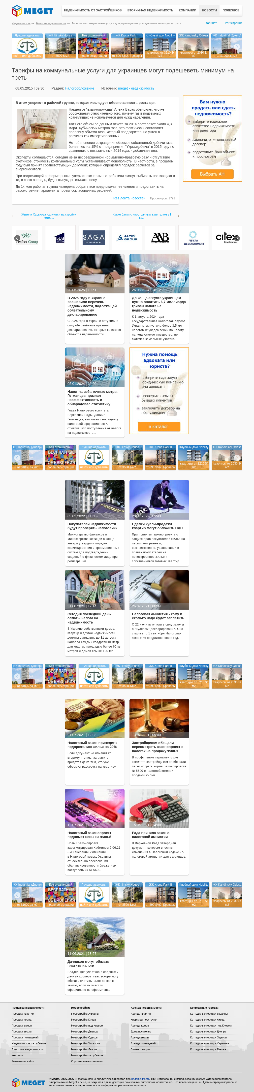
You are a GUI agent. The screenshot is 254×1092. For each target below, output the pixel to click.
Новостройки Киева (83, 1019)
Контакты (18, 1055)
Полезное (230, 10)
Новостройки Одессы (84, 1037)
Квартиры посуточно (144, 1019)
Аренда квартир (141, 1013)
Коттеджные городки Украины (209, 1013)
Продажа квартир (23, 1013)
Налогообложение (79, 88)
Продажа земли (22, 1031)
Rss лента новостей (129, 198)
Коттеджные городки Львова (208, 1049)
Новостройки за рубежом (87, 1055)
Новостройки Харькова (85, 1043)
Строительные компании (86, 1061)
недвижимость (140, 1078)
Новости (209, 10)
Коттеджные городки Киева (207, 1019)
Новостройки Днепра (84, 1031)
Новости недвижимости (51, 23)
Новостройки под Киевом (87, 1025)
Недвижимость (21, 23)
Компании (187, 10)
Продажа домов (22, 1025)
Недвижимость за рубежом (29, 1043)
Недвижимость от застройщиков (93, 10)
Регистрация (233, 23)
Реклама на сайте (23, 1061)
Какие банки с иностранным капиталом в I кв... (142, 216)
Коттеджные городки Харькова (209, 1043)
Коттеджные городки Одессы (208, 1037)
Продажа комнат (22, 1019)
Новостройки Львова (84, 1049)
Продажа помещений (25, 1037)
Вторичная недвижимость (150, 10)
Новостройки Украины (85, 1013)
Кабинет (211, 23)
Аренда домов (140, 1025)
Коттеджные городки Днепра (208, 1031)
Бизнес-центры (140, 1049)
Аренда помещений (143, 1043)
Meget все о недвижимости (29, 1082)
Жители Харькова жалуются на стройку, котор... (48, 216)
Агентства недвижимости (27, 1049)
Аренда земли (140, 1037)
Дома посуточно (141, 1031)
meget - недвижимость (136, 88)
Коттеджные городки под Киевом (211, 1025)
